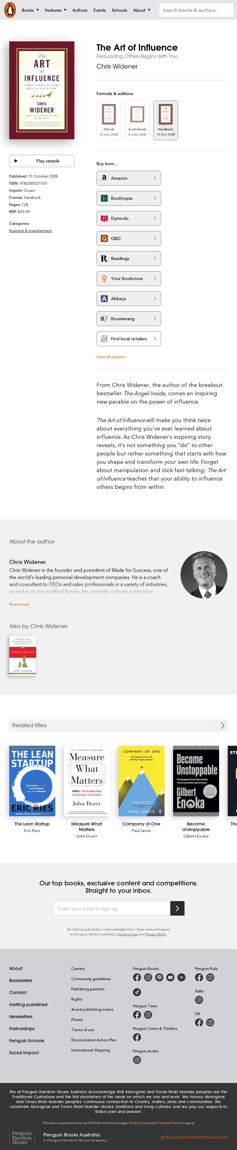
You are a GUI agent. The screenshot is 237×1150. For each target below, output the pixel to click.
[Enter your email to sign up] (111, 908)
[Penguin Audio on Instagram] (137, 1060)
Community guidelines (91, 978)
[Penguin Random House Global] (26, 1136)
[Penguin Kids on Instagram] (210, 977)
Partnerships (22, 1028)
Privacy (77, 1019)
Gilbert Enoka (196, 836)
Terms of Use (127, 934)
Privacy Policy (156, 934)
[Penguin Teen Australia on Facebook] (137, 1015)
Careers (78, 968)
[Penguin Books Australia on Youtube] (170, 977)
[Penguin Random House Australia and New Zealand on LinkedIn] (181, 977)
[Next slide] (223, 725)
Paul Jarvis (141, 830)
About (15, 968)
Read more (19, 604)
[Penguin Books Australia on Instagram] (148, 977)
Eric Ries (32, 830)
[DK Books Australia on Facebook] (199, 1022)
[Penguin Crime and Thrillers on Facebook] (137, 1037)
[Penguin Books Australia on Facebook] (137, 977)
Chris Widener (117, 66)
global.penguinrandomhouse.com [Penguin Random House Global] (193, 1136)
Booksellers (20, 980)
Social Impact (24, 1053)
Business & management (30, 230)
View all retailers (111, 356)
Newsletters (20, 1016)
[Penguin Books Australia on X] (159, 977)
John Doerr (87, 836)
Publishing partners (88, 989)
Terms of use (82, 1029)
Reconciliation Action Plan (93, 1040)
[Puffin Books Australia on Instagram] (199, 1000)
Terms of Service (170, 1122)
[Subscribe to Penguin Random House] (177, 908)
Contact (18, 992)
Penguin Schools (26, 1040)
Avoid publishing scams (92, 1009)
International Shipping (90, 1050)
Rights (76, 999)
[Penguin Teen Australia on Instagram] (148, 1015)
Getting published (28, 1004)
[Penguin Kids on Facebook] (199, 977)
